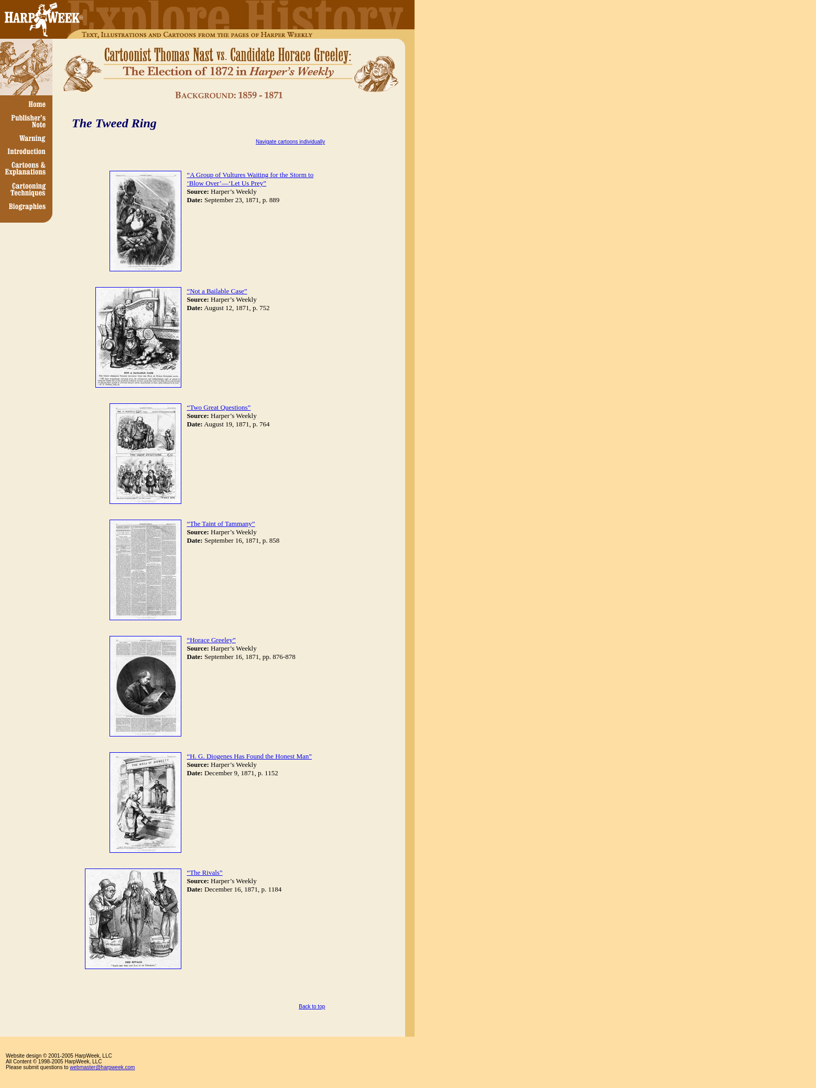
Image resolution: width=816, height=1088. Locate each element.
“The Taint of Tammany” (221, 523)
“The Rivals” (204, 872)
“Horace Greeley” (211, 640)
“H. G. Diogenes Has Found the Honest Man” (249, 756)
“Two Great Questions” (219, 407)
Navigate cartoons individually (290, 142)
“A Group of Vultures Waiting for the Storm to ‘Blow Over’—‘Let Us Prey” (250, 179)
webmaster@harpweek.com (102, 1067)
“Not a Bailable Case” (217, 291)
